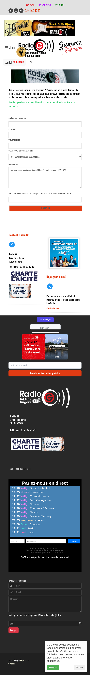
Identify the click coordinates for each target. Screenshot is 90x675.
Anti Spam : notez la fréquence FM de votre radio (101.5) (40, 193)
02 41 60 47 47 (32, 11)
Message (14, 164)
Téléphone (14, 140)
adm (11, 663)
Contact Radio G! (18, 235)
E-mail (12, 129)
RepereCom (24, 660)
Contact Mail (25, 469)
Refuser (79, 670)
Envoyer (13, 630)
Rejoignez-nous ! (56, 276)
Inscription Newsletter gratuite (45, 373)
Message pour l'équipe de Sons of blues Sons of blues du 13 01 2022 (45, 177)
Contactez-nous (54, 308)
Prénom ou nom (18, 118)
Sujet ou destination (20, 150)
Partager (45, 319)
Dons (30, 4)
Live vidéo (45, 4)
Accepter (53, 670)
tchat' (59, 4)
